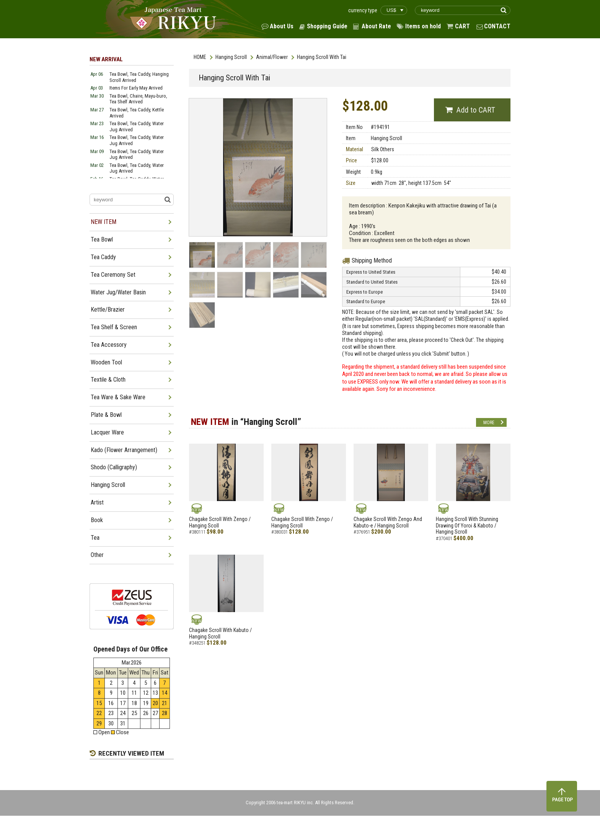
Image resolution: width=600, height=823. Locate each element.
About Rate (376, 26)
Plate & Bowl (106, 414)
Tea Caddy (103, 257)
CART (462, 26)
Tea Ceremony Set (113, 274)
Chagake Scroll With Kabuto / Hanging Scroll (220, 633)
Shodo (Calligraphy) (114, 467)
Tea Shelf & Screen (114, 327)
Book (97, 520)
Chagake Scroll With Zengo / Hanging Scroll (302, 522)
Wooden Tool (106, 362)
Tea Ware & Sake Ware (118, 397)
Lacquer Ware (107, 432)
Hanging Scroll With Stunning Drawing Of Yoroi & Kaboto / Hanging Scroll (467, 525)
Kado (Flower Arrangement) (124, 450)
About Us (281, 26)
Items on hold (423, 26)
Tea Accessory (109, 344)
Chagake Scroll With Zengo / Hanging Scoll (220, 522)
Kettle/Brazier (108, 309)
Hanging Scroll (231, 57)
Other (97, 554)
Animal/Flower (272, 57)
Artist (97, 502)
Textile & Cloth (108, 379)
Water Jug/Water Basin (118, 292)
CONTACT (497, 26)
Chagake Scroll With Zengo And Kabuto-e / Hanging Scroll (388, 522)
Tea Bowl (102, 239)
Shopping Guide (327, 26)
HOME (200, 57)
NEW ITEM (103, 221)
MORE (488, 422)
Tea (95, 537)
